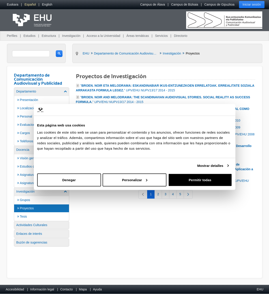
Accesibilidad (15, 289)
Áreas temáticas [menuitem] (137, 36)
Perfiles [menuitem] (12, 36)
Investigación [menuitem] (71, 36)
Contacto (66, 289)
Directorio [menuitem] (180, 36)
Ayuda (97, 289)
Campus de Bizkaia (184, 4)
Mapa (83, 289)
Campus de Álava (152, 4)
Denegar (69, 180)
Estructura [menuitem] (49, 36)
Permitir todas (200, 180)
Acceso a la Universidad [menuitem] (103, 36)
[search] (31, 53)
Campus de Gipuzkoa (219, 4)
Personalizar (134, 180)
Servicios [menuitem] (161, 36)
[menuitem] (13, 4)
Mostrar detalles (210, 166)
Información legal (42, 289)
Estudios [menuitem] (30, 36)
